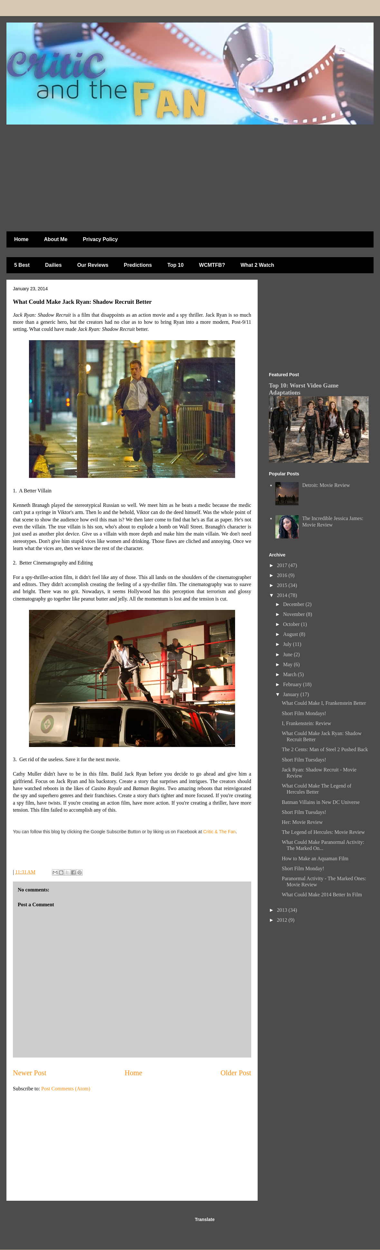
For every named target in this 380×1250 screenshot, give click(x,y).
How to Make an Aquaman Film (315, 858)
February (293, 684)
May (288, 664)
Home (21, 239)
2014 (283, 595)
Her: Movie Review (302, 822)
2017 (283, 565)
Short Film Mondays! (304, 713)
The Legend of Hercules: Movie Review (323, 832)
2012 (283, 920)
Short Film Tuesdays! (304, 759)
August (291, 634)
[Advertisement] (126, 175)
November (294, 614)
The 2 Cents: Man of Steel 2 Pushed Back (325, 749)
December (294, 604)
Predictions (138, 265)
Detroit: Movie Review (326, 485)
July (288, 644)
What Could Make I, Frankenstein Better (324, 703)
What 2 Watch (257, 265)
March (290, 674)
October (292, 624)
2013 (283, 910)
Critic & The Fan (219, 831)
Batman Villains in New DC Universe (321, 802)
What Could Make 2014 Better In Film (322, 894)
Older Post (236, 1073)
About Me (55, 239)
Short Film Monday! (303, 868)
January (291, 694)
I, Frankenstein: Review (306, 723)
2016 (283, 575)
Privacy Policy (100, 239)
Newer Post (29, 1073)
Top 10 (175, 265)
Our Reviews (93, 265)
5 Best (22, 265)
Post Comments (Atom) (65, 1088)
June (288, 654)
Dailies (53, 265)
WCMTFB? (212, 265)
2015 (283, 585)
